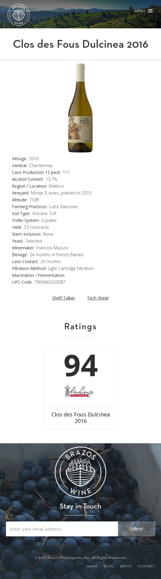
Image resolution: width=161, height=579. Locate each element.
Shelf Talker (63, 298)
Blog (109, 566)
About (126, 566)
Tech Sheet (98, 298)
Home (92, 566)
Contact (146, 566)
